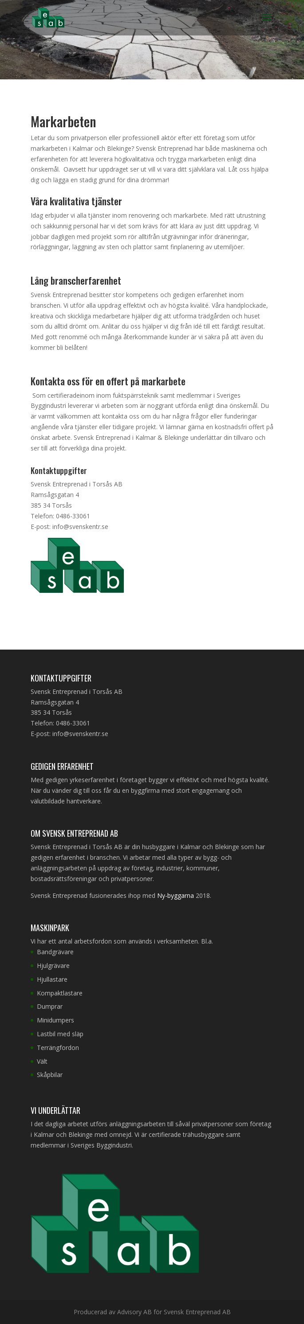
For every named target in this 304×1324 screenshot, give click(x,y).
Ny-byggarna (175, 895)
